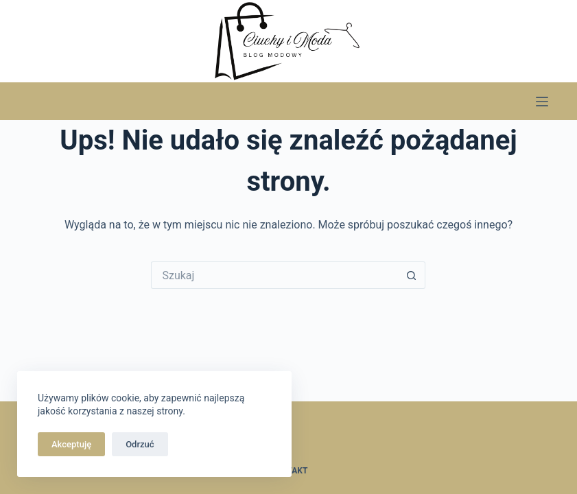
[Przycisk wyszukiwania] (411, 275)
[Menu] (542, 101)
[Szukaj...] (274, 275)
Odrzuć (140, 444)
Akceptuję (71, 444)
